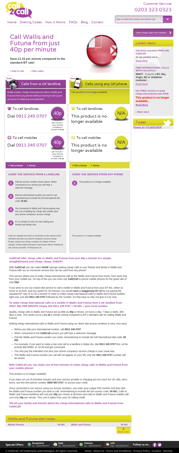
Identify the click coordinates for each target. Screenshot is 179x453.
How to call (18, 71)
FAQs (73, 22)
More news (143, 112)
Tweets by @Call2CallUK (147, 127)
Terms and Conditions (119, 451)
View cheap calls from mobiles (153, 32)
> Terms (31, 165)
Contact (97, 22)
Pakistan (88, 443)
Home (11, 22)
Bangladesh (38, 443)
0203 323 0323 (153, 10)
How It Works (55, 22)
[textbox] (138, 19)
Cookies (156, 451)
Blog (84, 22)
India (60, 443)
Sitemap (168, 451)
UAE (112, 443)
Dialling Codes (31, 22)
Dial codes (38, 71)
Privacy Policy (141, 451)
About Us (98, 451)
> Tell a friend (15, 165)
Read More (142, 60)
